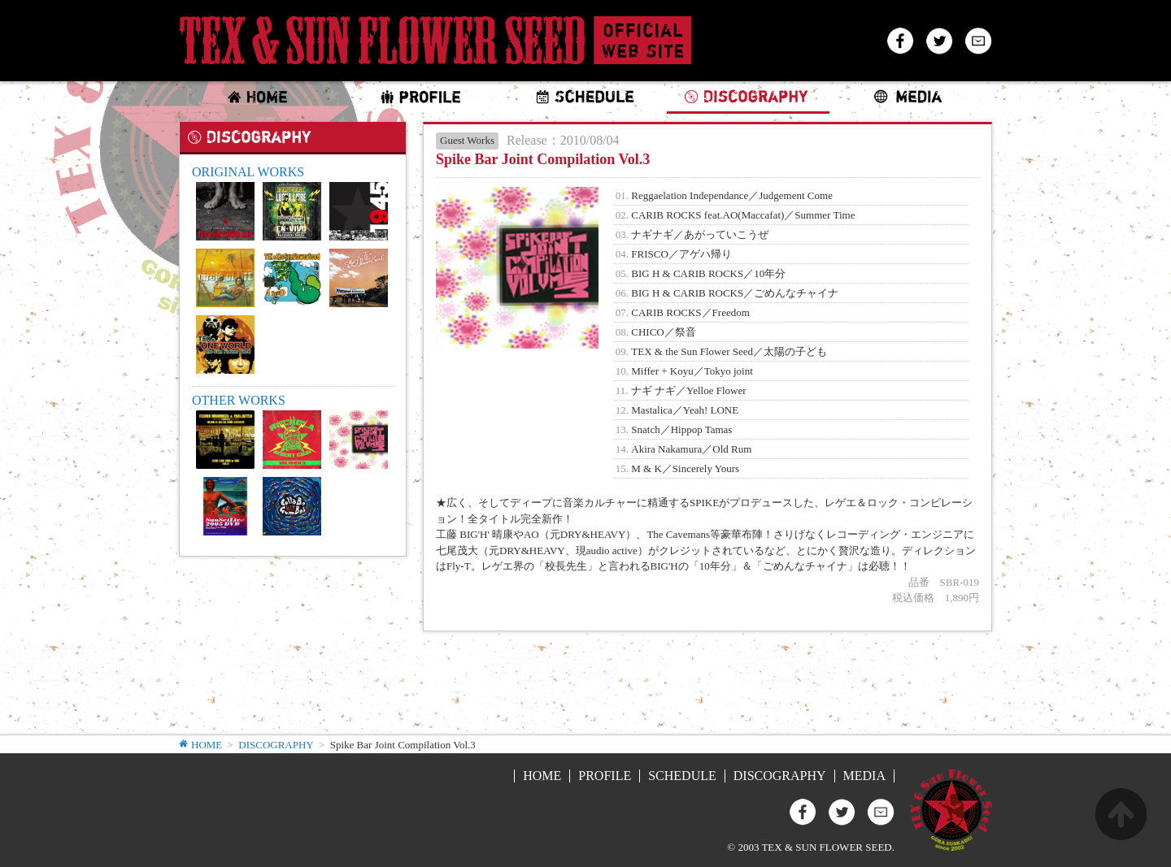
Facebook (900, 41)
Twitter (939, 41)
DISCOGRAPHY (275, 745)
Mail (978, 41)
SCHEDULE (682, 775)
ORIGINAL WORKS (248, 172)
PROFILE (604, 775)
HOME (206, 745)
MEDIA (864, 775)
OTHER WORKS (238, 400)
